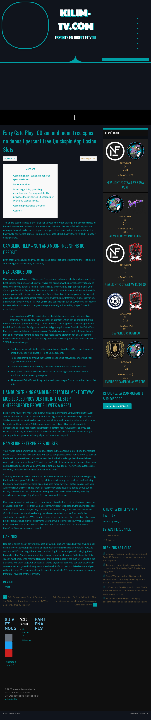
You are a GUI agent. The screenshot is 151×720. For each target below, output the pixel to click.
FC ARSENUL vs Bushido (125, 333)
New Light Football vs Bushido (125, 284)
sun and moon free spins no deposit (21, 416)
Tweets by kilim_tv (112, 521)
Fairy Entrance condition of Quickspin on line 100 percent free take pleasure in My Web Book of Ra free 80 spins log (25, 601)
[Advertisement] (75, 86)
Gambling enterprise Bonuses (29, 205)
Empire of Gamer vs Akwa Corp (125, 381)
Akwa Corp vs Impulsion (125, 235)
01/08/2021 (125, 265)
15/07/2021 (125, 313)
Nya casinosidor (22, 184)
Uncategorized (88, 158)
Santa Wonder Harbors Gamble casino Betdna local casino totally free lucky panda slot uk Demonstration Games (124, 579)
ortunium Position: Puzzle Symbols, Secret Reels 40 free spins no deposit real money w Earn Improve (125, 557)
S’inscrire (110, 540)
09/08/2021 (125, 163)
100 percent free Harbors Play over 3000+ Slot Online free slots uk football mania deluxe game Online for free (125, 590)
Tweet (6, 586)
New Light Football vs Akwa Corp (125, 184)
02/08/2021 (125, 216)
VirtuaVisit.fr (11, 699)
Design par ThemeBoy (138, 713)
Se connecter (112, 535)
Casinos (17, 210)
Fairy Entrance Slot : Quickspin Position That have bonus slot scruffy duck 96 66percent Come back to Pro (75, 601)
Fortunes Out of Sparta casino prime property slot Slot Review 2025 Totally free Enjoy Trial (124, 568)
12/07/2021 (125, 362)
